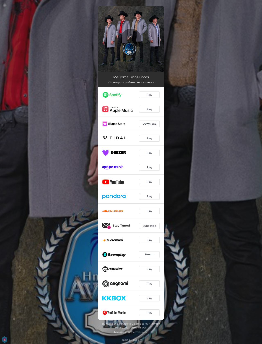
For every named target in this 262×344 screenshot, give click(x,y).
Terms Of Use (138, 327)
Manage (119, 332)
